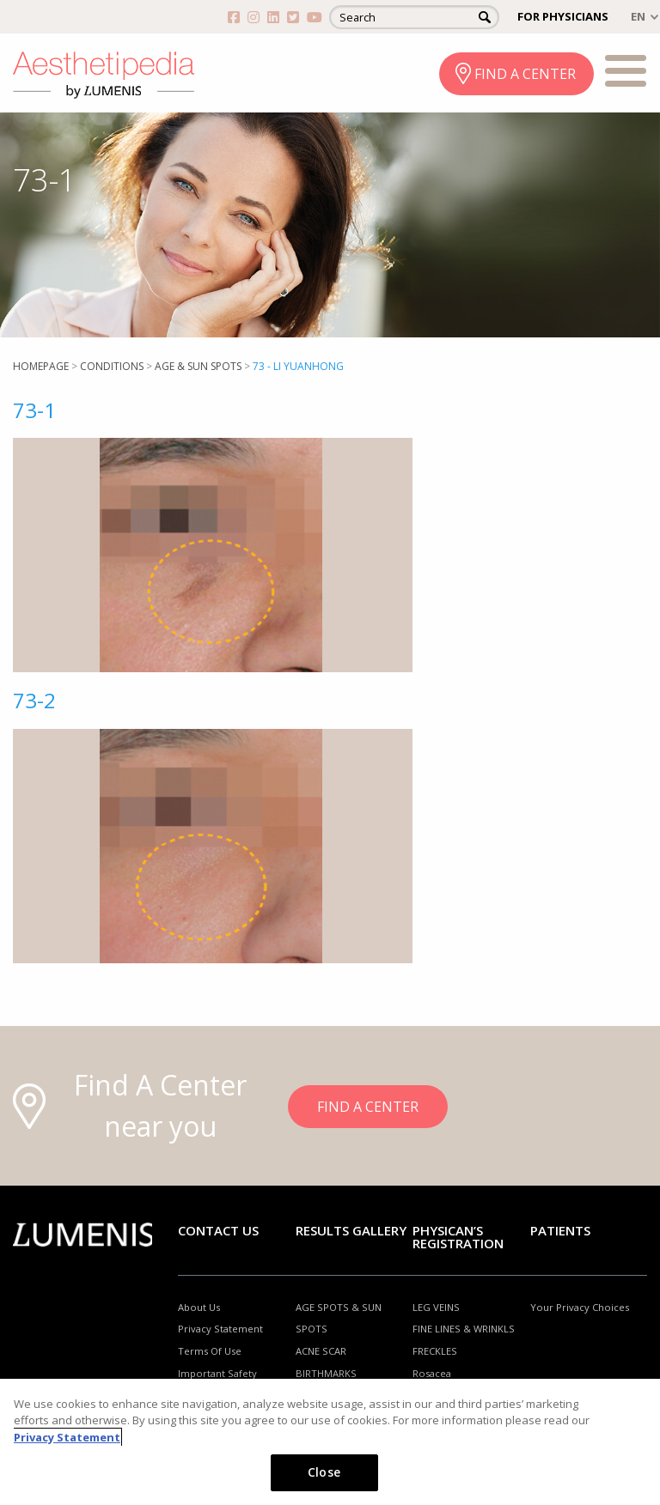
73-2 (34, 700)
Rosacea (431, 1373)
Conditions (112, 366)
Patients (560, 1230)
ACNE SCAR (321, 1350)
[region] (330, 1442)
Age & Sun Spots (198, 366)
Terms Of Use (209, 1350)
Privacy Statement (220, 1328)
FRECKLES (434, 1350)
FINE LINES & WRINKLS (463, 1328)
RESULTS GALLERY (351, 1230)
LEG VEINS (436, 1307)
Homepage (41, 366)
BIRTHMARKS (326, 1373)
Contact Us (218, 1230)
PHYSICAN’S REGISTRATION (458, 1237)
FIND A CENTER (525, 73)
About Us (199, 1307)
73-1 (34, 410)
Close (324, 1472)
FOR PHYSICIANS (562, 16)
